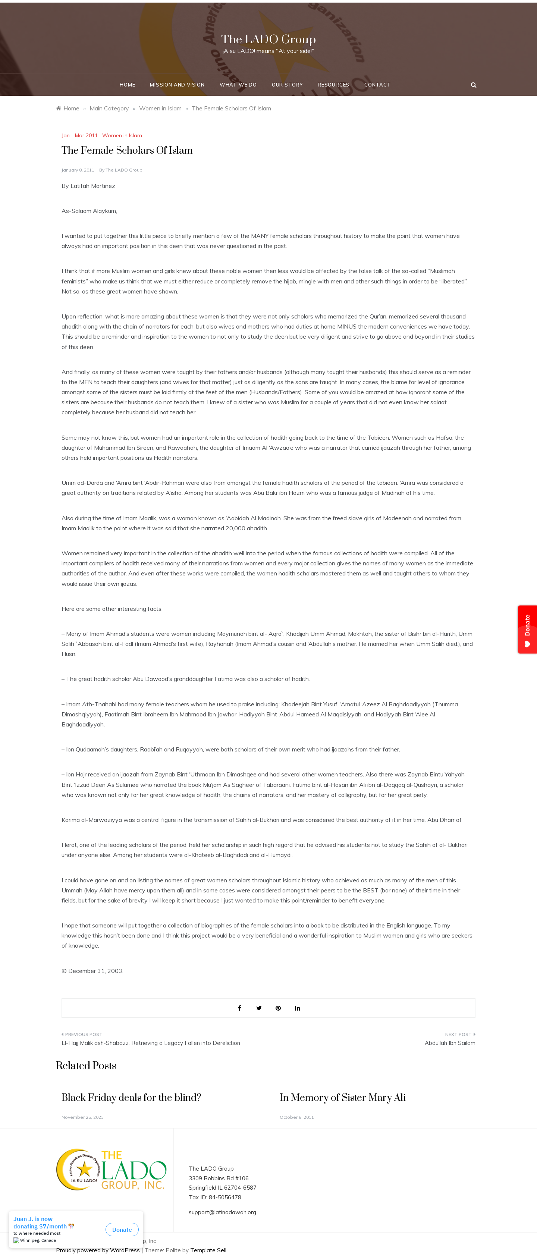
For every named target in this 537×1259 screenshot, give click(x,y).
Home (127, 85)
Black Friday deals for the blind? (131, 1098)
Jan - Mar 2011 (80, 135)
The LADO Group (268, 39)
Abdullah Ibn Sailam (450, 1042)
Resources (333, 85)
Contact (377, 85)
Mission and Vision (177, 85)
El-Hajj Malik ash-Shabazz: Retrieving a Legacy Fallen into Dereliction (151, 1042)
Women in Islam (122, 135)
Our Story (287, 85)
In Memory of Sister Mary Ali (343, 1098)
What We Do (238, 85)
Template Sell (208, 1250)
